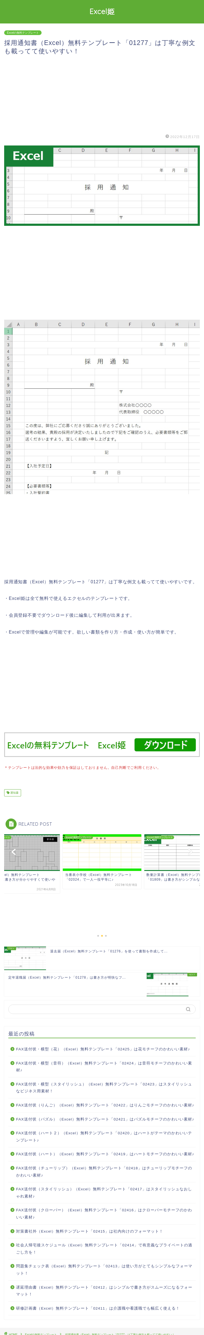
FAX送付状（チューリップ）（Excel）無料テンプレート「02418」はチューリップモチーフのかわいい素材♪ (104, 1171)
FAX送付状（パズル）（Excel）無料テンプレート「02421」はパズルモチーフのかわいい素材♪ (105, 1119)
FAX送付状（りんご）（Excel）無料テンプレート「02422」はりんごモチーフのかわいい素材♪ (105, 1105)
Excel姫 (102, 11)
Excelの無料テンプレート (23, 32)
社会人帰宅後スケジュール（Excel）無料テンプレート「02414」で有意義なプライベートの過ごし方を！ (104, 1248)
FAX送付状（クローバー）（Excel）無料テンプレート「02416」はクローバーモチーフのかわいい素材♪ (104, 1213)
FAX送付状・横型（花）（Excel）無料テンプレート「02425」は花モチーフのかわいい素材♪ (103, 1049)
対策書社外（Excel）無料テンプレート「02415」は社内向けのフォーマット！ (89, 1231)
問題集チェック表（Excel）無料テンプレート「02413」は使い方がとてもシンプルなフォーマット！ (104, 1269)
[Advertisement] (102, 94)
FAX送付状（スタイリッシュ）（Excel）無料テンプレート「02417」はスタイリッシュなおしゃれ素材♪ (104, 1192)
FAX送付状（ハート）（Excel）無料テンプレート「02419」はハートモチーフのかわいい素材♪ (105, 1153)
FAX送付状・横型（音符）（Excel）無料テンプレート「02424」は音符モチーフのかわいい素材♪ (104, 1066)
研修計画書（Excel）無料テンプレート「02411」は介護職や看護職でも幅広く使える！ (98, 1308)
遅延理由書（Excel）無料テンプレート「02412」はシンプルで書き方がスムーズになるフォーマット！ (104, 1290)
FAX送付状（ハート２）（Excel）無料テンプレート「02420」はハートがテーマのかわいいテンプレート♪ (104, 1136)
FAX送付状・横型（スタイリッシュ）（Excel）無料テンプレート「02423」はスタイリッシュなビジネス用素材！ (104, 1087)
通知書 (14, 792)
